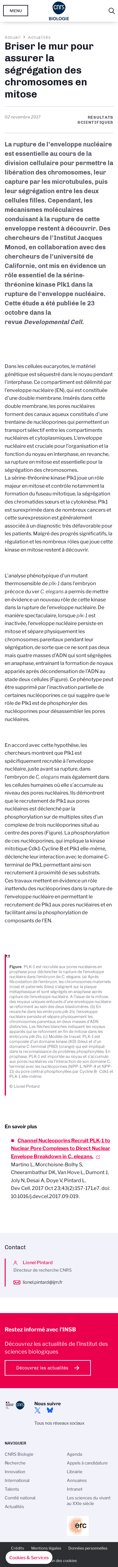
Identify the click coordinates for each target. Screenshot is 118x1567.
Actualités (39, 37)
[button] (29, 1557)
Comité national (20, 1497)
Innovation (15, 1471)
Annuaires (77, 1480)
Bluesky (50, 1410)
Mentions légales (46, 1548)
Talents (12, 1489)
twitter (37, 1410)
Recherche (15, 1462)
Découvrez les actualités (42, 1368)
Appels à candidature (87, 1462)
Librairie (74, 1471)
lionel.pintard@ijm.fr (42, 1282)
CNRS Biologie (19, 1454)
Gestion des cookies (59, 1560)
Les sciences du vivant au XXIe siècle (89, 1500)
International (17, 1480)
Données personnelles (87, 1548)
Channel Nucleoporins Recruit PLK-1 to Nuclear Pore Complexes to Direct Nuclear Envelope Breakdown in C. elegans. (60, 1148)
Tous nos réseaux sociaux (59, 1423)
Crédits (17, 1548)
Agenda (74, 1454)
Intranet (74, 1489)
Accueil (13, 37)
